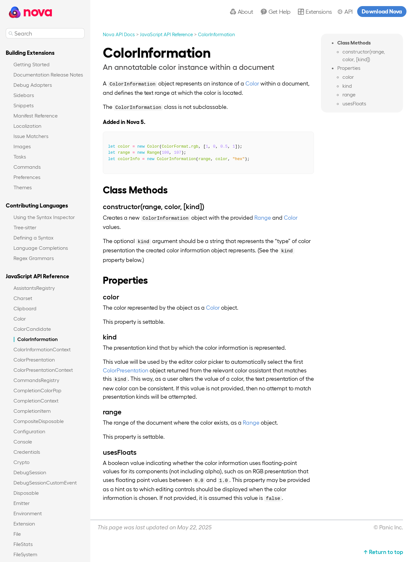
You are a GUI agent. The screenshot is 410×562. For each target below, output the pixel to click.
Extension (24, 523)
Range (262, 217)
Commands (27, 167)
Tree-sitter (25, 227)
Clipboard (25, 308)
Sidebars (23, 95)
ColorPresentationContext (43, 370)
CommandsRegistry (36, 380)
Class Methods (354, 42)
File (17, 534)
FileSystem (25, 554)
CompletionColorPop (37, 390)
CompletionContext (36, 400)
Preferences (26, 177)
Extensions (319, 11)
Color (19, 318)
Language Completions (40, 248)
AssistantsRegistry (34, 288)
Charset (22, 298)
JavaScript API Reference (166, 34)
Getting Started (31, 64)
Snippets (23, 105)
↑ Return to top (383, 551)
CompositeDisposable (38, 421)
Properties (348, 68)
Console (22, 441)
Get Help (279, 11)
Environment (27, 513)
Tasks (19, 156)
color (348, 77)
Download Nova (382, 10)
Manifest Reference (35, 115)
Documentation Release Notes (48, 74)
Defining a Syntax (33, 237)
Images (22, 146)
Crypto (21, 462)
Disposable (26, 493)
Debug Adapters (32, 85)
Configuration (29, 431)
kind (347, 86)
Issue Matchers (30, 136)
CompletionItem (32, 411)
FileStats (23, 544)
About (245, 11)
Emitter (21, 503)
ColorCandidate (32, 329)
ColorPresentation (34, 359)
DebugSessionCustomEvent (45, 482)
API (348, 11)
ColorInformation (37, 339)
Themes (22, 187)
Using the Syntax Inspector (44, 217)
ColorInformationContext (42, 349)
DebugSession (29, 472)
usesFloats (354, 103)
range (349, 95)
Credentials (26, 452)
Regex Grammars (33, 258)
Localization (27, 126)
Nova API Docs (119, 34)
